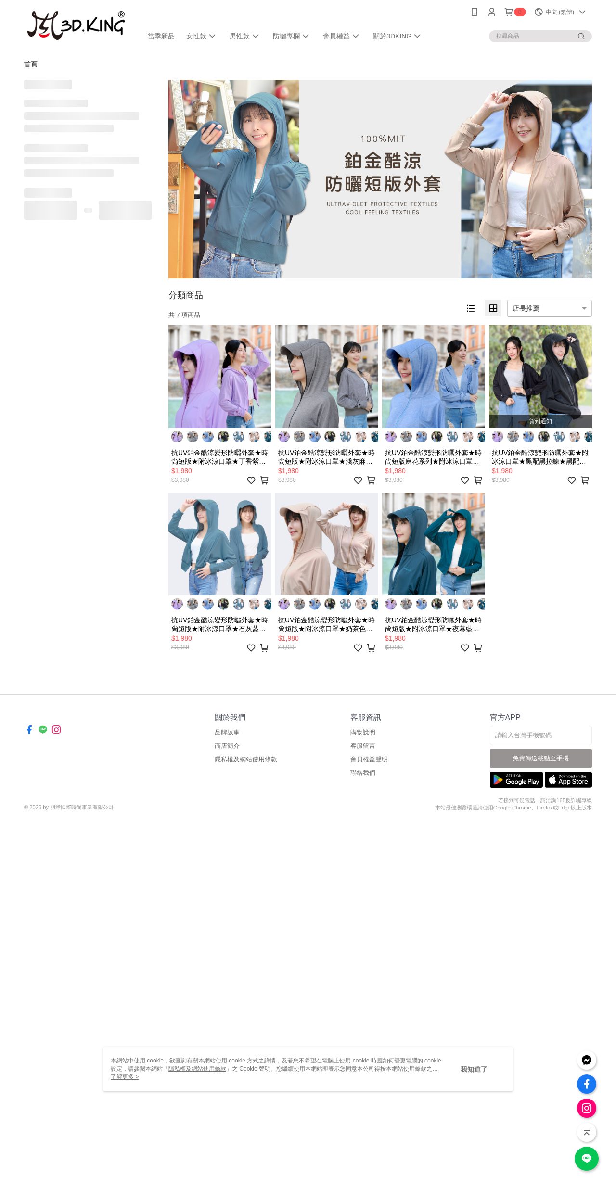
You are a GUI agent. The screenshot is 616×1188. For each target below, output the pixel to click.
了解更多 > (125, 1077)
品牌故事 (227, 732)
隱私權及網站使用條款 (246, 759)
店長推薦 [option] (526, 308)
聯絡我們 (362, 772)
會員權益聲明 (369, 759)
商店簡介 (227, 745)
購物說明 (362, 732)
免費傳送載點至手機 (541, 758)
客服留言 (362, 745)
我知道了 (474, 1069)
